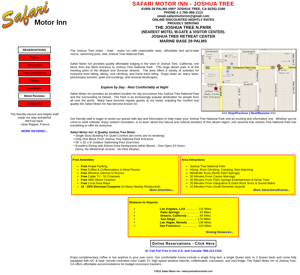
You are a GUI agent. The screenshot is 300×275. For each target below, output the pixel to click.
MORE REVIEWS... (34, 131)
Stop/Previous (238, 113)
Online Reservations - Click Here (183, 243)
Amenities (34, 65)
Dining (34, 80)
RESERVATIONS (35, 50)
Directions (34, 88)
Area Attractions (34, 73)
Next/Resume (260, 113)
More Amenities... (162, 190)
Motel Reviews (34, 96)
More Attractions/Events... (271, 190)
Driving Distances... (220, 232)
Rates (34, 57)
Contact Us (34, 103)
